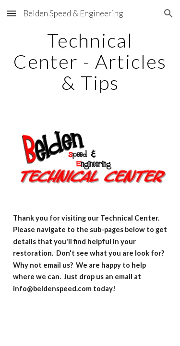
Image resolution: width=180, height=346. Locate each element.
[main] (90, 61)
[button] (11, 13)
